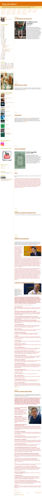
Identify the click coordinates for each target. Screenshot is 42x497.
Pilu (6, 17)
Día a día (2, 67)
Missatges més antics (38, 492)
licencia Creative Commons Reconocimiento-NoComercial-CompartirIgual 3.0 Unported (6, 180)
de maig (3, 44)
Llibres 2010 (18, 13)
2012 (2, 55)
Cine (17, 112)
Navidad (7, 68)
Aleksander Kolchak (28, 118)
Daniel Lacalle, (22, 394)
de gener (3, 54)
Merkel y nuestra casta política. (23, 391)
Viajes (5, 67)
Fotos (12, 68)
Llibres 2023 (25, 9)
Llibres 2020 (3, 11)
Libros (17, 81)
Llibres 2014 (34, 11)
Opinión (2, 69)
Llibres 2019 (8, 11)
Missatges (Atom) (21, 494)
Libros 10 (9, 64)
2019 (2, 32)
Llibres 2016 (24, 11)
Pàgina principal (3, 9)
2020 (2, 31)
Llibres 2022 (30, 9)
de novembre (4, 39)
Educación (2, 65)
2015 (2, 36)
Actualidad (18, 279)
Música (2, 66)
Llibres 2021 (35, 9)
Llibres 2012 (8, 13)
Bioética (5, 66)
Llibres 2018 (13, 11)
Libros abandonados (10, 67)
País (10, 68)
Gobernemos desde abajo (21, 238)
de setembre (3, 41)
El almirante (17, 115)
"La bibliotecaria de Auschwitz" (23, 18)
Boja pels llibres (9, 4)
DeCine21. (24, 89)
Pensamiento (5, 69)
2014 (2, 37)
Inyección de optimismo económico (24, 282)
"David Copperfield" (20, 149)
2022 (2, 29)
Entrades (2, 166)
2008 (2, 59)
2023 (2, 28)
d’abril (3, 52)
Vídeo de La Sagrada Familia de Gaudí (25, 212)
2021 (2, 30)
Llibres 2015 (29, 11)
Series (8, 69)
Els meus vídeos (24, 13)
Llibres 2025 (14, 9)
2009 (2, 58)
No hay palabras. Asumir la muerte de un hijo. (8, 133)
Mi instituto (10, 66)
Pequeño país (7, 124)
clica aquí (10, 172)
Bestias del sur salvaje (20, 85)
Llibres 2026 (9, 9)
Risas (11, 65)
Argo (15, 173)
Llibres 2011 (13, 13)
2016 (2, 35)
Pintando (3, 68)
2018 (2, 33)
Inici (28, 492)
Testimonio (7, 65)
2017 (2, 34)
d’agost (3, 42)
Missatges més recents (17, 492)
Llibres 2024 (20, 9)
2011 (2, 56)
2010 (2, 57)
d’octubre (3, 40)
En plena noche (7, 111)
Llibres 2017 (19, 11)
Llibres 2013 (3, 13)
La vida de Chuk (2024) (8, 115)
